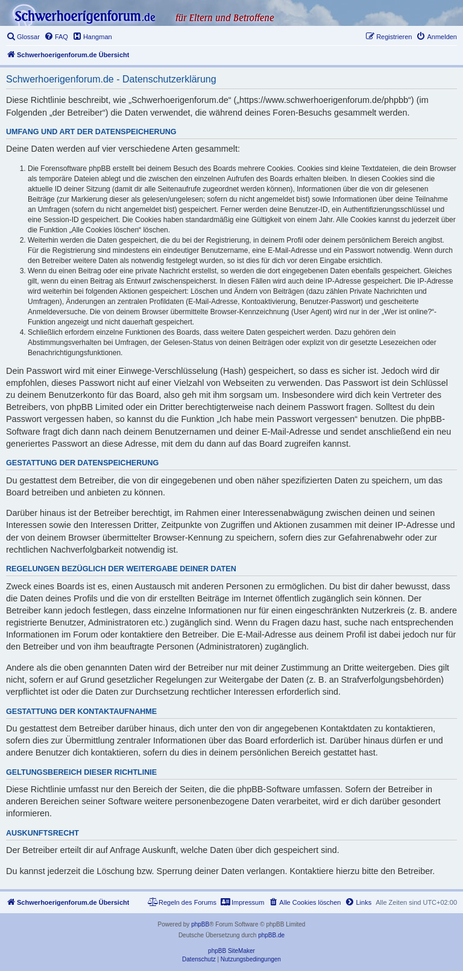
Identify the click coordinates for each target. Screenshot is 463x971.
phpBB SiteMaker (231, 951)
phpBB (200, 924)
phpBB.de (271, 935)
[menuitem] (23, 36)
